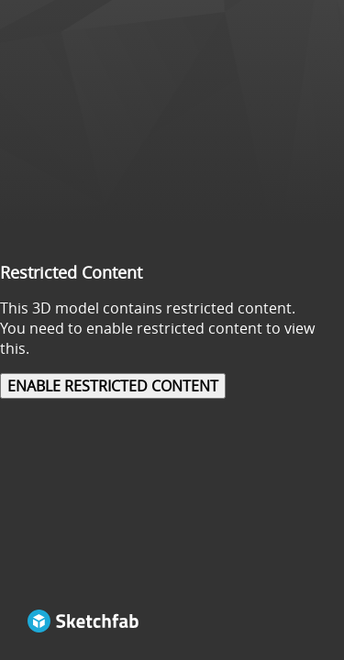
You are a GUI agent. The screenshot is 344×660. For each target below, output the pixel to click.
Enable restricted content (112, 386)
